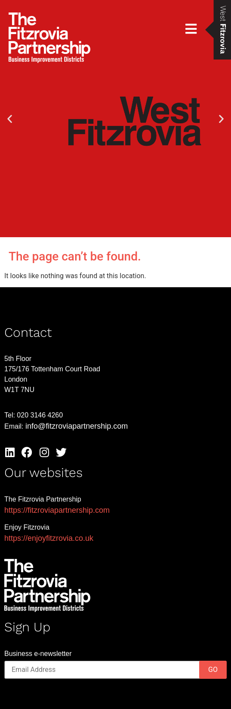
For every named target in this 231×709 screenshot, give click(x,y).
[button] (9, 118)
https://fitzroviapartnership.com (57, 510)
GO (213, 669)
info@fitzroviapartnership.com (76, 426)
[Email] (115, 670)
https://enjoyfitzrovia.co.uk (48, 538)
